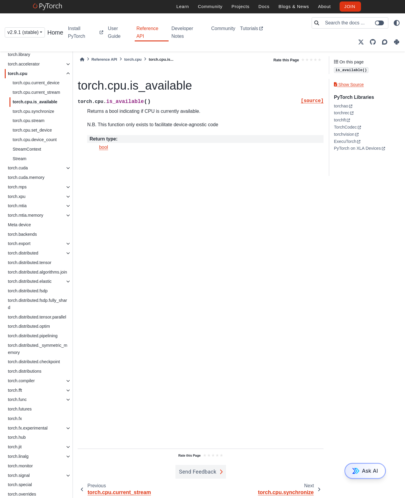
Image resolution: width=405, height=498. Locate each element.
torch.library (19, 54)
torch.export (19, 243)
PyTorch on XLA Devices (357, 148)
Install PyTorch (76, 32)
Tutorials (249, 28)
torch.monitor (20, 465)
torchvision (344, 134)
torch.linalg (18, 456)
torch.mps (17, 187)
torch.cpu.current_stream (36, 92)
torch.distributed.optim (29, 326)
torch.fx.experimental (28, 428)
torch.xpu (16, 196)
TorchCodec (345, 127)
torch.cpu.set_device (32, 130)
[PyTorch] (48, 6)
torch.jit (14, 446)
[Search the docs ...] (354, 23)
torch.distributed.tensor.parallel (37, 317)
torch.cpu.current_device (35, 82)
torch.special (20, 484)
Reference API (147, 32)
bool (103, 147)
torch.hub (17, 437)
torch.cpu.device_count (34, 139)
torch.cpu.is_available (34, 101)
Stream (19, 158)
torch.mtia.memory (25, 215)
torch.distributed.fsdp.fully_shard (37, 304)
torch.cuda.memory (26, 177)
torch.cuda (18, 168)
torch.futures (20, 409)
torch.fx (15, 418)
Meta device (19, 224)
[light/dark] (396, 23)
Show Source (349, 84)
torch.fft (15, 390)
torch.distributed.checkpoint (34, 361)
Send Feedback (197, 472)
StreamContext (26, 149)
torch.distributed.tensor (29, 262)
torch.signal (19, 475)
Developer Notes (182, 32)
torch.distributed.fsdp (28, 290)
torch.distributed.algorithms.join (37, 272)
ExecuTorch (345, 141)
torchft (340, 120)
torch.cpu (17, 73)
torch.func (17, 399)
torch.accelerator (24, 64)
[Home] (82, 59)
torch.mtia (17, 205)
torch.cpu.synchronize (33, 111)
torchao (341, 106)
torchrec (341, 112)
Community (223, 28)
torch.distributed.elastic (29, 281)
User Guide (114, 32)
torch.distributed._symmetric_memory (37, 349)
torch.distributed (23, 253)
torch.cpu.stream (28, 120)
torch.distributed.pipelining (32, 335)
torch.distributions (24, 371)
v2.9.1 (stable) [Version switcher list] (23, 32)
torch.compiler (21, 380)
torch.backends (22, 234)
